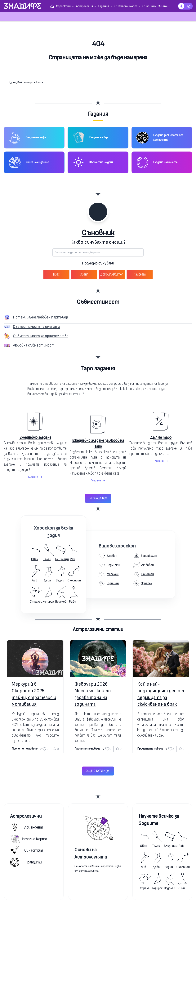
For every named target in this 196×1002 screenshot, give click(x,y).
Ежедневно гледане (35, 437)
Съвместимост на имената (36, 326)
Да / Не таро (161, 437)
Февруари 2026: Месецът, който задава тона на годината (92, 694)
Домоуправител (111, 274)
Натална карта (28, 839)
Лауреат (140, 274)
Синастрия (26, 850)
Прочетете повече (27, 748)
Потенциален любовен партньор (40, 317)
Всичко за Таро (98, 498)
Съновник (98, 233)
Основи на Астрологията (90, 853)
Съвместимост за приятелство (40, 336)
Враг (56, 274)
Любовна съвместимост (34, 345)
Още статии (98, 771)
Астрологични (26, 816)
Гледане (35, 477)
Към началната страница (98, 73)
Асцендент (26, 827)
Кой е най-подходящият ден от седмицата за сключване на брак (160, 694)
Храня (84, 274)
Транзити (26, 862)
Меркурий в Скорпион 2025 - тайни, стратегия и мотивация (34, 694)
